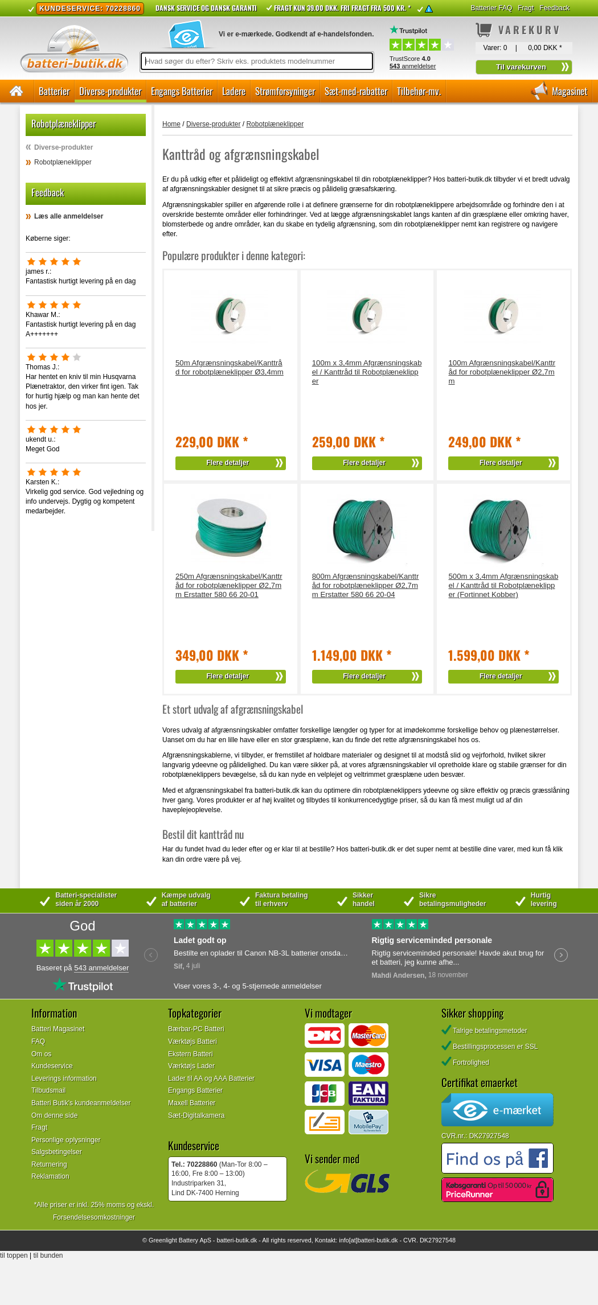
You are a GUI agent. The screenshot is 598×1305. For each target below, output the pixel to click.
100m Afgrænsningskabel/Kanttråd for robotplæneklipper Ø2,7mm (501, 372)
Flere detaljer (228, 463)
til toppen (14, 1255)
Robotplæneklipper (63, 162)
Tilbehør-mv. (419, 91)
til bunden (48, 1255)
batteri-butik (232, 1240)
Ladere (233, 91)
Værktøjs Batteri (192, 1041)
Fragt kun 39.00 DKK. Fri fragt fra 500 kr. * (342, 8)
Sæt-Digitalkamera (196, 1115)
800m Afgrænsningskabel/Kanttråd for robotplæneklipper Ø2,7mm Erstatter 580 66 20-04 (365, 585)
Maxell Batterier (191, 1103)
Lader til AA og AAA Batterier (211, 1078)
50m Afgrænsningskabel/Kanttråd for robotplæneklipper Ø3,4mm (229, 367)
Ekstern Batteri (190, 1054)
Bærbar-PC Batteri (196, 1029)
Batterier (54, 91)
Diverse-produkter (110, 91)
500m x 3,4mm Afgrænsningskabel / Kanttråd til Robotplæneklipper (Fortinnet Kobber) (503, 585)
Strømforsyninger (285, 91)
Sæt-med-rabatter (356, 91)
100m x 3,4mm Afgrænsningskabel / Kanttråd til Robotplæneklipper (367, 372)
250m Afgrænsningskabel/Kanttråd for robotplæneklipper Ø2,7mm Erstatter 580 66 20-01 (228, 585)
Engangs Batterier (181, 91)
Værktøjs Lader (191, 1066)
